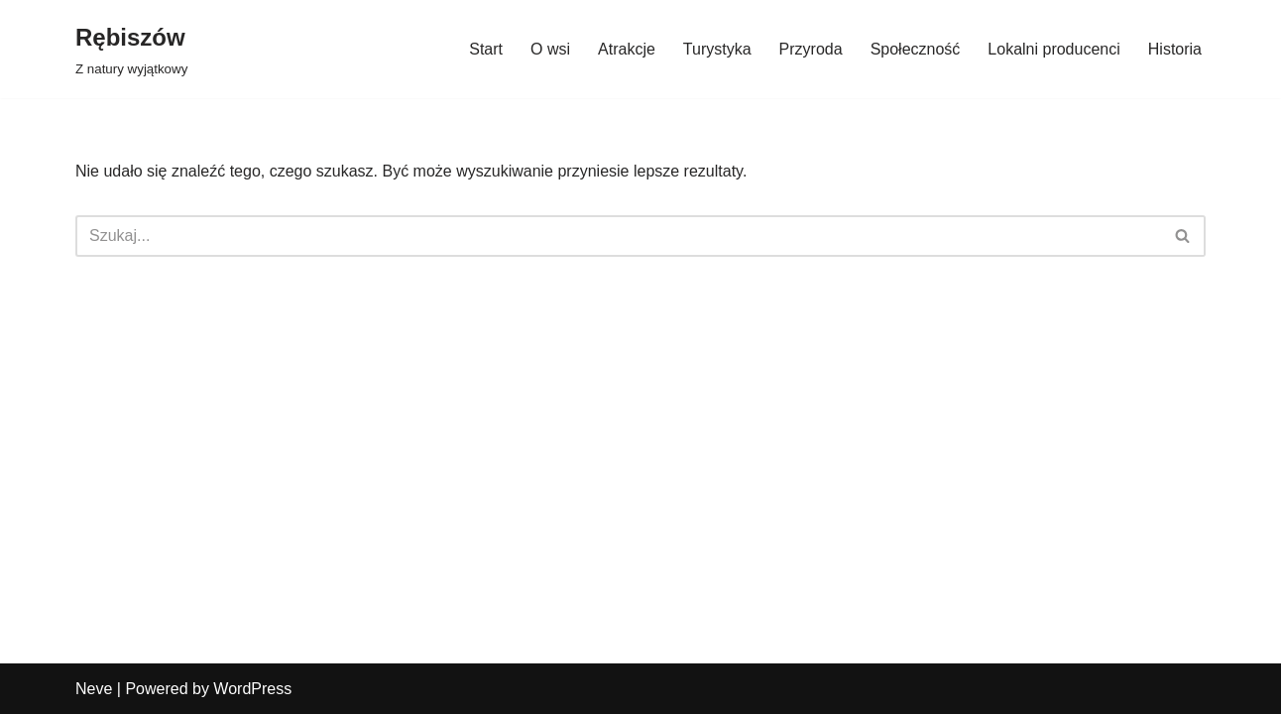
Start (486, 49)
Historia (1175, 49)
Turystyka (717, 49)
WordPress (252, 688)
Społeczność (916, 49)
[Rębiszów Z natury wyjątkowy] (131, 49)
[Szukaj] (618, 236)
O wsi (550, 49)
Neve (93, 688)
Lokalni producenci (1053, 49)
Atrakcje (626, 49)
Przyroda (811, 49)
